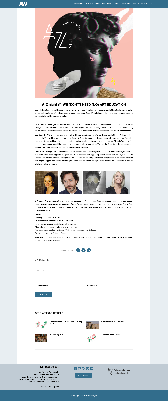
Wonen (97, 4)
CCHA (32, 379)
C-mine (26, 379)
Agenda (116, 4)
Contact (144, 4)
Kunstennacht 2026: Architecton (113, 322)
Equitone (42, 374)
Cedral (35, 374)
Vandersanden (54, 372)
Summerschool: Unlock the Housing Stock (66, 323)
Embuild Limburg (53, 379)
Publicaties (126, 4)
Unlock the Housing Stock (110, 335)
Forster (57, 374)
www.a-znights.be (69, 227)
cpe (39, 372)
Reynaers (49, 374)
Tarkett (45, 372)
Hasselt (29, 377)
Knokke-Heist (38, 377)
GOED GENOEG (79, 4)
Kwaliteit (89, 4)
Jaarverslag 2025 (56, 335)
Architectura (55, 382)
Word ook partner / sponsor (49, 387)
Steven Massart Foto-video (39, 382)
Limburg (47, 377)
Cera (21, 379)
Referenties (106, 4)
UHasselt (43, 379)
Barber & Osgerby (79, 138)
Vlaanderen (55, 377)
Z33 (37, 379)
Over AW (135, 4)
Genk (24, 377)
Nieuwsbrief (84, 375)
